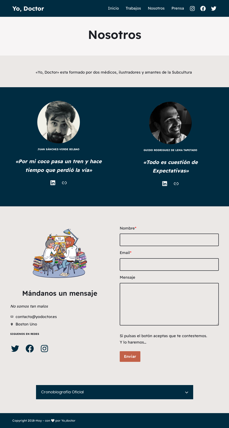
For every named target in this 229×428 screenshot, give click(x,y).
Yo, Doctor (28, 8)
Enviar (130, 356)
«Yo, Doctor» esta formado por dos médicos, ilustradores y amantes (98, 72)
